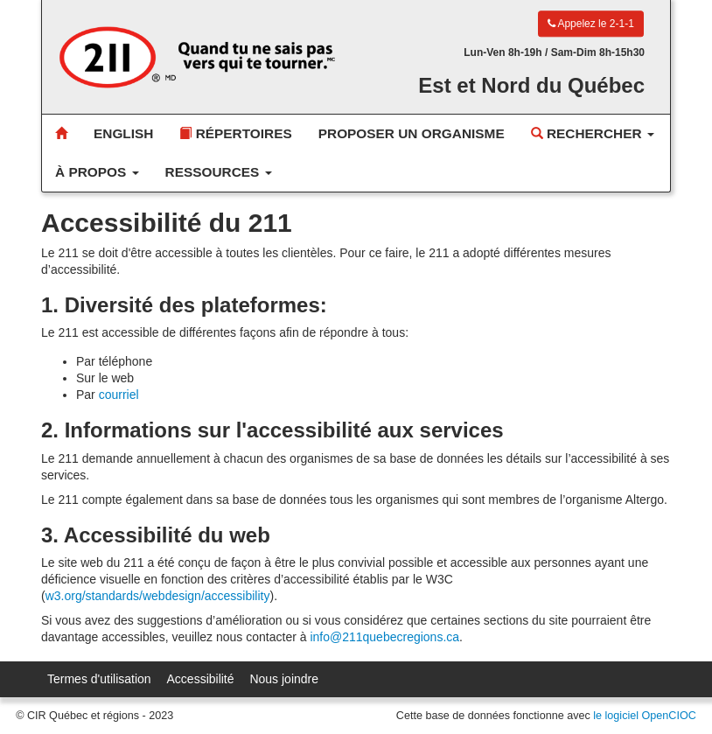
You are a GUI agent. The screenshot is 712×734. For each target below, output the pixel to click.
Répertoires (235, 133)
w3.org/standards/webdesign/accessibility (157, 596)
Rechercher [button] (592, 133)
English (123, 133)
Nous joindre (283, 679)
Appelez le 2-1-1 (591, 23)
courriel (119, 395)
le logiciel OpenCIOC (644, 716)
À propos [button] (97, 171)
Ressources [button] (218, 171)
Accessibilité (200, 679)
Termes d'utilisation (99, 679)
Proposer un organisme (411, 133)
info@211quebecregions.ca (384, 637)
